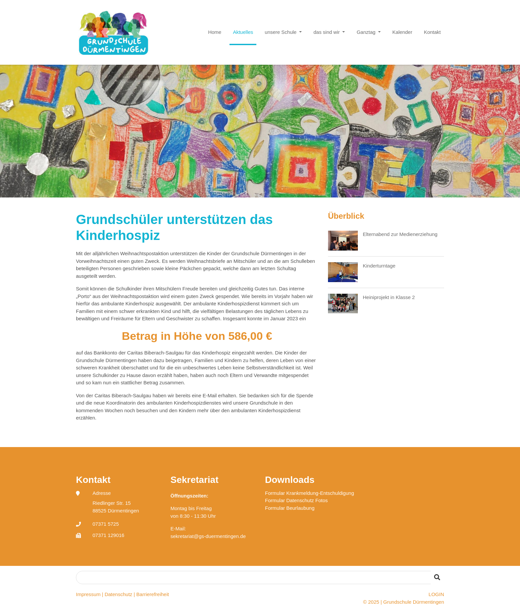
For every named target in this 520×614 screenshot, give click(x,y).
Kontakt (432, 32)
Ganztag (367, 32)
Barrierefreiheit (152, 594)
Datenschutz (118, 594)
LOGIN (436, 594)
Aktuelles (243, 32)
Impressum (88, 594)
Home (214, 32)
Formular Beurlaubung (289, 508)
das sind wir (327, 32)
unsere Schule (281, 32)
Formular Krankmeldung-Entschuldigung (309, 493)
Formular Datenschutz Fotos (296, 500)
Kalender (402, 32)
